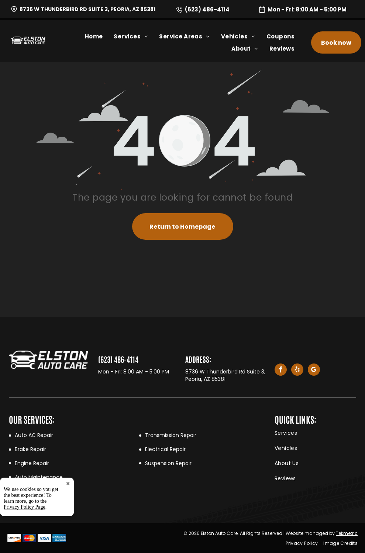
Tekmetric (347, 533)
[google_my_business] (314, 370)
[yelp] (297, 370)
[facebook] (281, 370)
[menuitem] (99, 36)
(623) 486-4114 (207, 9)
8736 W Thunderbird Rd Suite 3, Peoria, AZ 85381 (87, 9)
